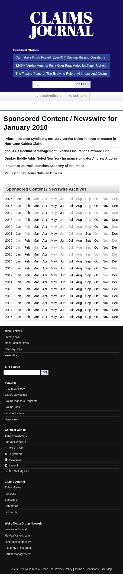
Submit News (13, 487)
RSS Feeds (14, 448)
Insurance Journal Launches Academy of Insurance (44, 166)
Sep (88, 233)
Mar (36, 206)
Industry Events (14, 413)
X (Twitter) (13, 454)
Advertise (10, 493)
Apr (44, 206)
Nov (106, 206)
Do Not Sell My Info (17, 471)
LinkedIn (12, 465)
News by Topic (14, 349)
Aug (79, 206)
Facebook (13, 459)
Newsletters (77, 96)
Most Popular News (17, 343)
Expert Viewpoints (16, 394)
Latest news (12, 337)
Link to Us (11, 512)
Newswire (11, 419)
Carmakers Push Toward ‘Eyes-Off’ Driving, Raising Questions (60, 57)
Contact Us (11, 506)
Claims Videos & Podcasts (21, 401)
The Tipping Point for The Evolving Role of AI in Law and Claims (62, 73)
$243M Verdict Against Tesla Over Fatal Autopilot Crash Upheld (61, 65)
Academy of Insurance (18, 547)
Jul (71, 206)
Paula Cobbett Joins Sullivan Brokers (33, 173)
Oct (97, 206)
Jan (18, 199)
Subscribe (11, 499)
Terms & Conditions (86, 569)
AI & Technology (15, 388)
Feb (27, 199)
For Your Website (15, 442)
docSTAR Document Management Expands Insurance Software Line (57, 151)
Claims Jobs (12, 407)
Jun (62, 206)
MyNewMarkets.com (17, 535)
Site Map (106, 569)
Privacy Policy (63, 569)
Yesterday (11, 355)
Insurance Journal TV (18, 541)
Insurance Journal (16, 529)
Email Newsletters (16, 435)
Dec (115, 206)
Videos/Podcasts (49, 96)
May (54, 206)
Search (83, 84)
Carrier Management (17, 554)
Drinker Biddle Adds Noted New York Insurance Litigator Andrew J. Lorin (61, 158)
